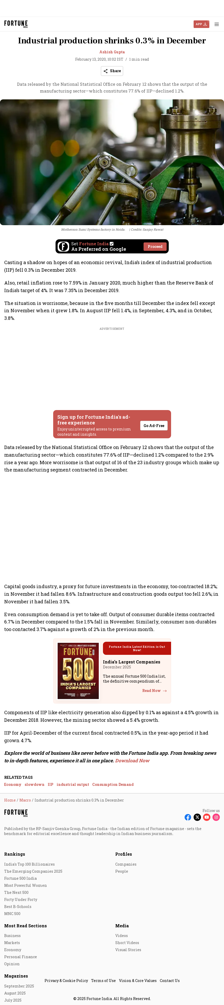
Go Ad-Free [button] (154, 425)
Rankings (14, 854)
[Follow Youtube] (206, 817)
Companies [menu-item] (125, 864)
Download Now (132, 760)
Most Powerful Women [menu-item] (25, 885)
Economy (12, 784)
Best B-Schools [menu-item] (17, 906)
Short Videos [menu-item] (127, 942)
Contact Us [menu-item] (170, 980)
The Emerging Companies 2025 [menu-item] (33, 871)
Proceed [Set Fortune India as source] (155, 246)
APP (199, 24)
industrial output (73, 784)
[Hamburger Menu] (217, 24)
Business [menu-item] (12, 935)
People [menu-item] (121, 871)
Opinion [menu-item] (12, 963)
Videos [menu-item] (121, 935)
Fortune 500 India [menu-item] (20, 878)
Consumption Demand (113, 784)
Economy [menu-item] (12, 949)
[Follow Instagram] (216, 817)
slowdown (35, 784)
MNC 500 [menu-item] (12, 913)
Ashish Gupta (112, 51)
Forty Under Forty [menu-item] (20, 899)
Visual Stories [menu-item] (128, 949)
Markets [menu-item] (12, 942)
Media (122, 925)
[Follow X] (197, 817)
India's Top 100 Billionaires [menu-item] (29, 864)
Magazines (16, 976)
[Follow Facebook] (188, 817)
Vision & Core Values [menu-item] (138, 980)
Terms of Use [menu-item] (103, 980)
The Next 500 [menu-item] (16, 892)
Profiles (123, 854)
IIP (50, 784)
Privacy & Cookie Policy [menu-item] (66, 980)
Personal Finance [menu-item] (20, 956)
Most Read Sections (25, 925)
